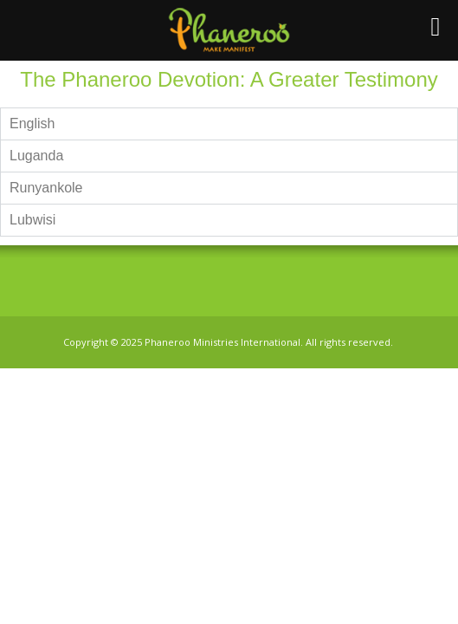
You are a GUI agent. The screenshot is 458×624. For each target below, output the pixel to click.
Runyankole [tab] (46, 187)
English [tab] (32, 123)
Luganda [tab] (36, 155)
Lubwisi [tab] (32, 219)
